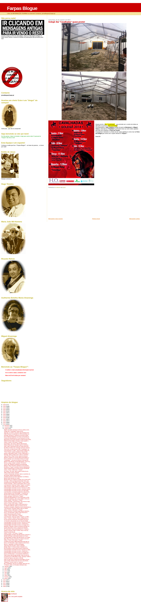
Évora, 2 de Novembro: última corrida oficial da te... (16, 504)
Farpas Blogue (22, 8)
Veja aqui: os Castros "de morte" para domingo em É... (17, 432)
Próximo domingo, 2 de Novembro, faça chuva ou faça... (17, 501)
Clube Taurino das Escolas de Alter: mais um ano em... (17, 555)
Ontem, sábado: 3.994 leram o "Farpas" (13, 500)
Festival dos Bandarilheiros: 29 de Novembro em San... (17, 438)
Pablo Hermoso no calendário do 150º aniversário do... (17, 434)
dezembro (7, 425)
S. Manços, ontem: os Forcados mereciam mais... (15, 564)
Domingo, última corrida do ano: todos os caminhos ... (16, 454)
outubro (6, 428)
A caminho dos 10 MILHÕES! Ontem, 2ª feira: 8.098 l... (17, 482)
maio (5, 572)
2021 (4, 412)
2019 (4, 416)
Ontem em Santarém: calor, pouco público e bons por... (17, 498)
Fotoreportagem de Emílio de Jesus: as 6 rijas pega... (16, 490)
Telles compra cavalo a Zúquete (11, 472)
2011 (4, 583)
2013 (4, 580)
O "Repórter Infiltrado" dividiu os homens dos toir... (16, 505)
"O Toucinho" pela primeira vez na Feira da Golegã (16, 520)
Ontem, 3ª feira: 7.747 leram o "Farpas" (13, 533)
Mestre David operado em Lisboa (12, 478)
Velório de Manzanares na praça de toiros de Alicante (16, 468)
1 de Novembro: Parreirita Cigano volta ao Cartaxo (16, 508)
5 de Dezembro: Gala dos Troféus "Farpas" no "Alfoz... (17, 516)
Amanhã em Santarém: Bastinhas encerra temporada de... (18, 507)
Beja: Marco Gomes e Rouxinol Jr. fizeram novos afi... (16, 538)
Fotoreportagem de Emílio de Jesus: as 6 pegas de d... (17, 525)
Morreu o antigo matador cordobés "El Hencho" (15, 463)
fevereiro (6, 576)
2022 (4, 411)
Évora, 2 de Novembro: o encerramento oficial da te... (16, 553)
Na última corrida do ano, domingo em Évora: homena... (17, 447)
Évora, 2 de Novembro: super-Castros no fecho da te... (17, 542)
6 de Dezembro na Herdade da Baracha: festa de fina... (17, 492)
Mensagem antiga (134, 218)
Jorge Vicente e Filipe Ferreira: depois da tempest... (16, 456)
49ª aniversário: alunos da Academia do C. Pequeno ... (17, 529)
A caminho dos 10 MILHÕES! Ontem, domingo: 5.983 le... (17, 556)
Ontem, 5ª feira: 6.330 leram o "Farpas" (13, 509)
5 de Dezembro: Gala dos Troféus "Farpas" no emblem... (17, 485)
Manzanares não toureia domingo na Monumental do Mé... (18, 439)
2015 (4, 422)
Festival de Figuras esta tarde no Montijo (13, 558)
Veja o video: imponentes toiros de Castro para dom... (16, 446)
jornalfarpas (13, 594)
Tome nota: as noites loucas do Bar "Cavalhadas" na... (17, 449)
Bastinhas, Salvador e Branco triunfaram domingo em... (17, 526)
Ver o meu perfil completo (15, 596)
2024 (4, 408)
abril (5, 574)
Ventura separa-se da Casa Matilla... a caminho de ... (16, 493)
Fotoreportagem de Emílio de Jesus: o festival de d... (16, 523)
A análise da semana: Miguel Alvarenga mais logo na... (17, 541)
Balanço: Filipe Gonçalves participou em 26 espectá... (16, 465)
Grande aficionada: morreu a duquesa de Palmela (16, 527)
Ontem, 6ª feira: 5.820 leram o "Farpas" (13, 503)
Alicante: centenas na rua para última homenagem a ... (17, 457)
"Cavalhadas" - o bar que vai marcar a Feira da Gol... (16, 460)
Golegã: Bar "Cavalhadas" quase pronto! (13, 431)
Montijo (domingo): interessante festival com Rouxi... (16, 536)
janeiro (6, 578)
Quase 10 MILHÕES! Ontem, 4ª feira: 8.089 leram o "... (17, 453)
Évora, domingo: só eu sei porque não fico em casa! (16, 458)
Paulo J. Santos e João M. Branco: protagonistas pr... (16, 518)
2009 (4, 586)
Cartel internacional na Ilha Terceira (12, 514)
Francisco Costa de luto (9, 531)
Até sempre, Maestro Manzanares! (12, 475)
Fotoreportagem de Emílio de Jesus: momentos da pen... (17, 489)
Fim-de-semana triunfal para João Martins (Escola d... (16, 519)
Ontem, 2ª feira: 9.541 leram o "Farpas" (13, 540)
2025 (4, 406)
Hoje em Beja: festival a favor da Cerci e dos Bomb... (16, 560)
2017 (4, 419)
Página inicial (96, 218)
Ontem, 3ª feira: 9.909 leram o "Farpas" (13, 469)
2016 (4, 420)
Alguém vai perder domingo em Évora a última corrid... (17, 429)
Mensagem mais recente (55, 218)
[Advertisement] (63, 203)
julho (5, 569)
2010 (4, 584)
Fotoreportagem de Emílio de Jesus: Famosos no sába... (17, 487)
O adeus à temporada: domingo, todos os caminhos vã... (17, 474)
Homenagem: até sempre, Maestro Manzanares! (15, 443)
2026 (4, 404)
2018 (4, 417)
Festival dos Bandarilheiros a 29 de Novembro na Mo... (17, 497)
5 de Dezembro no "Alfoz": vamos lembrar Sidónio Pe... (17, 450)
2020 (4, 414)
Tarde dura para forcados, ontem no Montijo (14, 545)
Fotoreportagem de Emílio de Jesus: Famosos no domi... (17, 522)
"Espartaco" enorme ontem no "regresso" (13, 562)
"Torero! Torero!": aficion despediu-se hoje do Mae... (16, 452)
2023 (4, 409)
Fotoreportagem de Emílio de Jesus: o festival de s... (16, 551)
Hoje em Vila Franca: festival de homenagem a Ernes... (17, 559)
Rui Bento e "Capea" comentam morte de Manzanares (17, 467)
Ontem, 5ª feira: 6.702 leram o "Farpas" (13, 442)
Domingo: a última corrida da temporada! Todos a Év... (17, 480)
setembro (6, 566)
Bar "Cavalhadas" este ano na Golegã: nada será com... (17, 563)
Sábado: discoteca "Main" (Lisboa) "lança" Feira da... (16, 530)
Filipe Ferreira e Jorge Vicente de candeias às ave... (16, 486)
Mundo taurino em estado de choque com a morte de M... (17, 479)
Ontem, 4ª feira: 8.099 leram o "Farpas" (13, 515)
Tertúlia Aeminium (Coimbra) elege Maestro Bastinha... (17, 511)
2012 (4, 581)
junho (5, 570)
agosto (6, 568)
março (6, 575)
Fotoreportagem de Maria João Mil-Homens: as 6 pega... (17, 537)
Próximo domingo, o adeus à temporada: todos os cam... (17, 483)
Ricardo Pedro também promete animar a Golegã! (16, 494)
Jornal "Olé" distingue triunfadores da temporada (15, 464)
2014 (4, 424)
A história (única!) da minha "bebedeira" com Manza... (16, 476)
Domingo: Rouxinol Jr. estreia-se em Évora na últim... (16, 435)
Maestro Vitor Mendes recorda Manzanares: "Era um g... (17, 461)
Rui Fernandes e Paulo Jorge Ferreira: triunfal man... (16, 548)
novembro (7, 427)
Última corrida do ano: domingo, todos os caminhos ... (16, 445)
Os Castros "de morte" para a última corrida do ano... (16, 471)
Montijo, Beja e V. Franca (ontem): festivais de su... (16, 547)
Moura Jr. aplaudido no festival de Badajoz (14, 544)
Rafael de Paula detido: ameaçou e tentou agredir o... (16, 440)
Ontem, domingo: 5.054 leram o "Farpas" (13, 496)
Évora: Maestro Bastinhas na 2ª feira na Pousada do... (17, 436)
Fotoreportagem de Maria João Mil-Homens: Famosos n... (17, 534)
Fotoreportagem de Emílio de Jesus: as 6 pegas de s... (17, 552)
